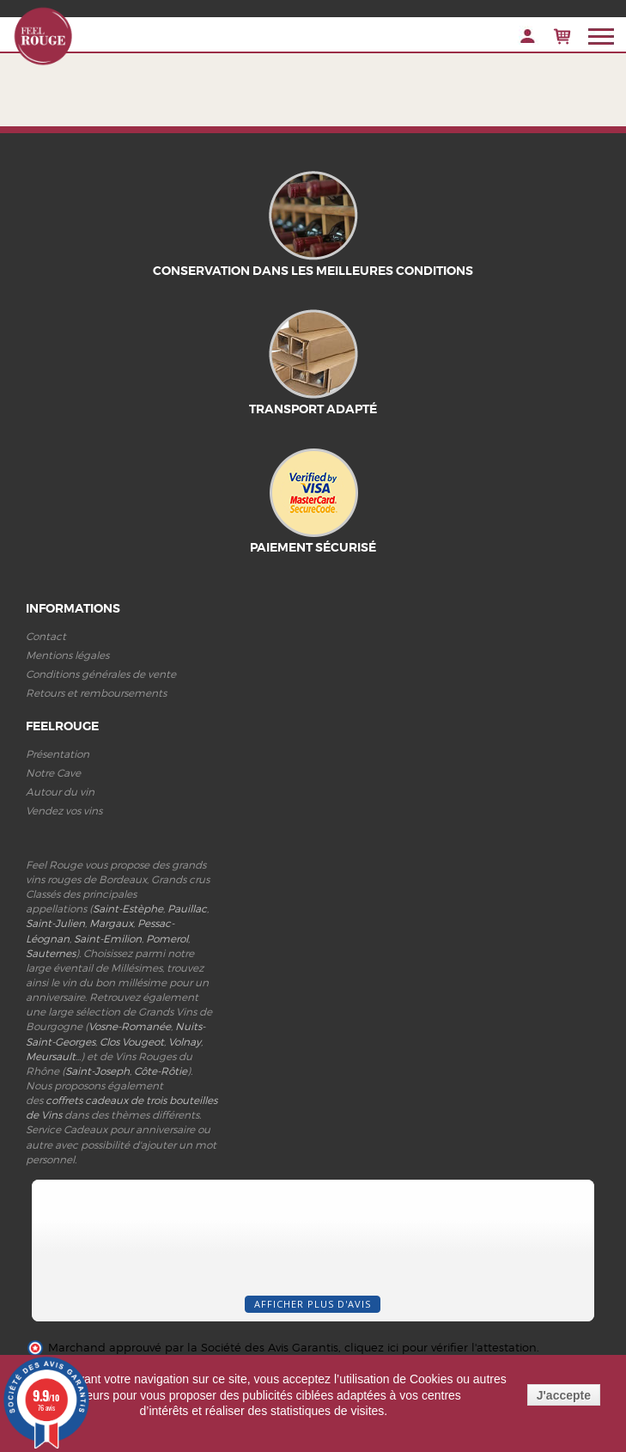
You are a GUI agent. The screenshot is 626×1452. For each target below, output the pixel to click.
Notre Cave (53, 772)
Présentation (57, 753)
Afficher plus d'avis (312, 1303)
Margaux (111, 923)
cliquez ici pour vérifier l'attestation (440, 1347)
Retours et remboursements (96, 692)
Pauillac (187, 908)
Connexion (527, 36)
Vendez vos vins (64, 810)
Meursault (51, 1056)
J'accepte (564, 1395)
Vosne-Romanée (129, 1026)
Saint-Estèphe (128, 908)
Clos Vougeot (132, 1041)
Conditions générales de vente (101, 674)
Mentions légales (67, 655)
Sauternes (51, 953)
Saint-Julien (55, 923)
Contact (46, 636)
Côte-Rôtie (160, 1071)
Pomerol (167, 938)
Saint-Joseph (97, 1071)
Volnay (184, 1041)
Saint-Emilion (108, 938)
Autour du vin (60, 791)
